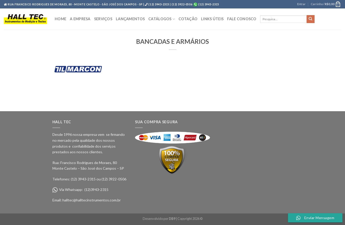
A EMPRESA (80, 19)
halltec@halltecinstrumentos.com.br (91, 200)
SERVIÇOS (103, 19)
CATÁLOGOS (161, 19)
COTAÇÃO (188, 19)
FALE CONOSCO (241, 19)
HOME (60, 19)
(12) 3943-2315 (208, 4)
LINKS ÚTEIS (212, 19)
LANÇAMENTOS (130, 19)
